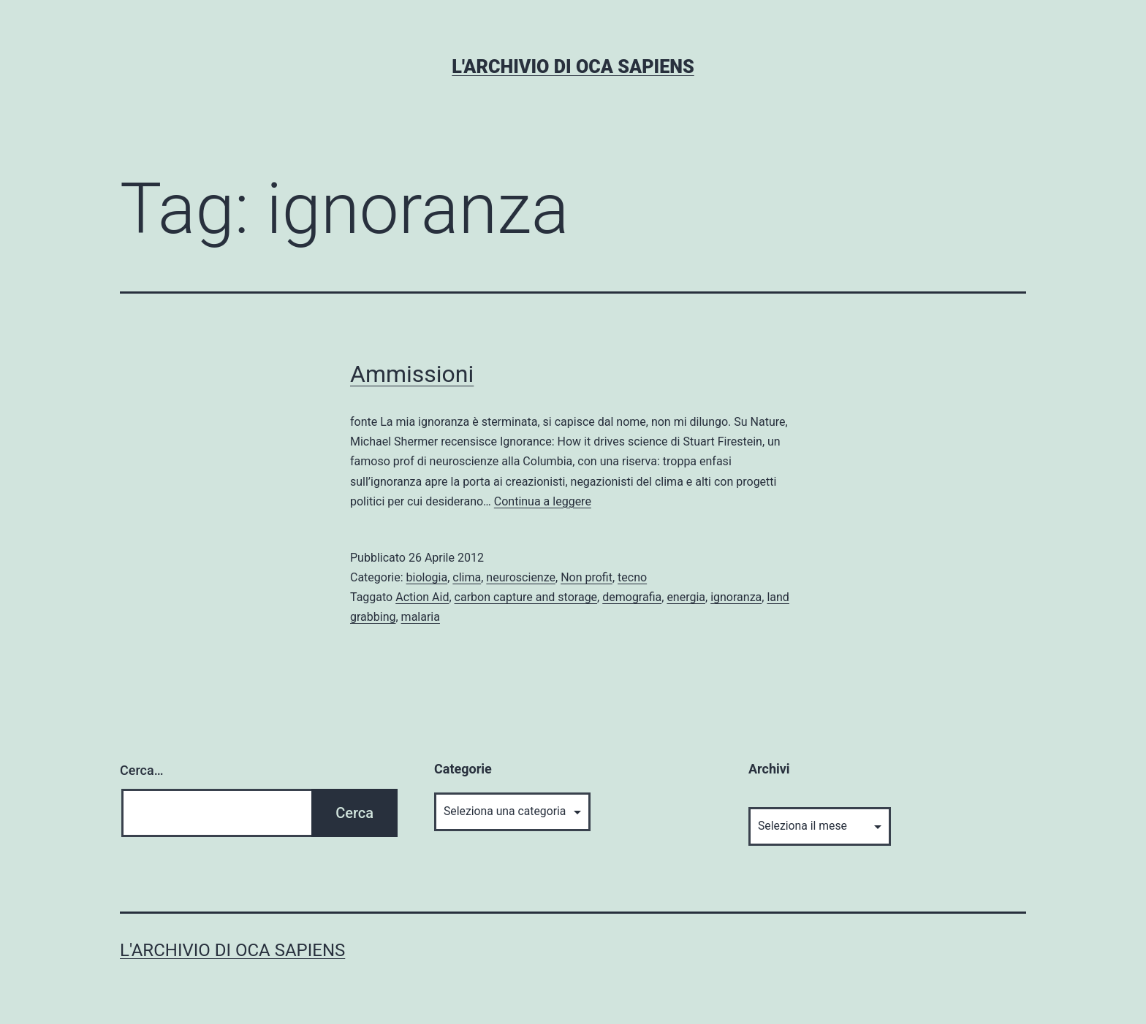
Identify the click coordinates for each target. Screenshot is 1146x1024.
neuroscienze (520, 577)
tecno (632, 577)
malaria (420, 617)
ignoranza (736, 597)
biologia (427, 577)
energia (686, 597)
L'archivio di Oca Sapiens (573, 66)
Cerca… (141, 770)
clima (466, 577)
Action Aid (422, 597)
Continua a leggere (542, 501)
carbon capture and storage (526, 597)
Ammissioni (412, 374)
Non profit (586, 577)
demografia (631, 597)
